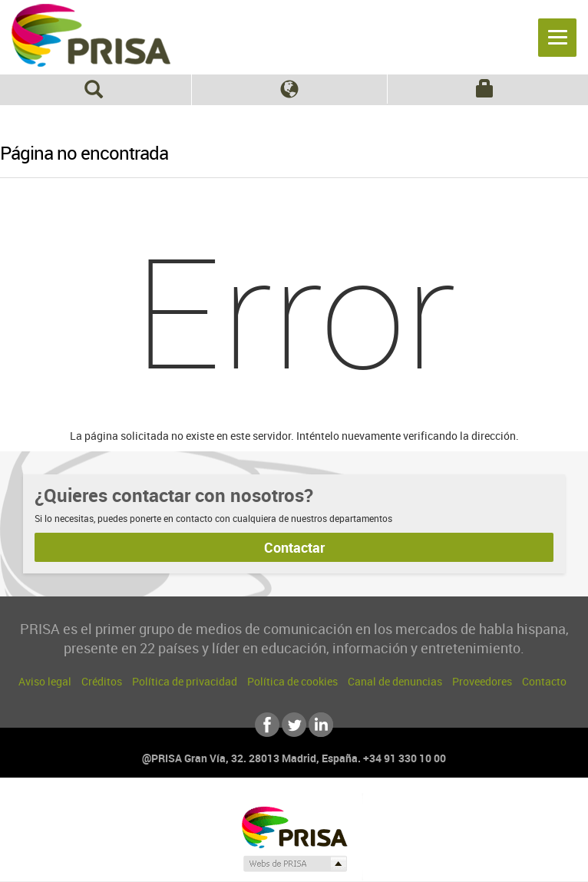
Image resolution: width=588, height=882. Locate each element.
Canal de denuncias (395, 681)
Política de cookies (292, 681)
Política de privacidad (184, 681)
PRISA (91, 35)
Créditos (101, 681)
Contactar (294, 547)
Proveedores (482, 681)
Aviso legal (44, 681)
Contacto (544, 681)
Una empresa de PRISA (294, 826)
